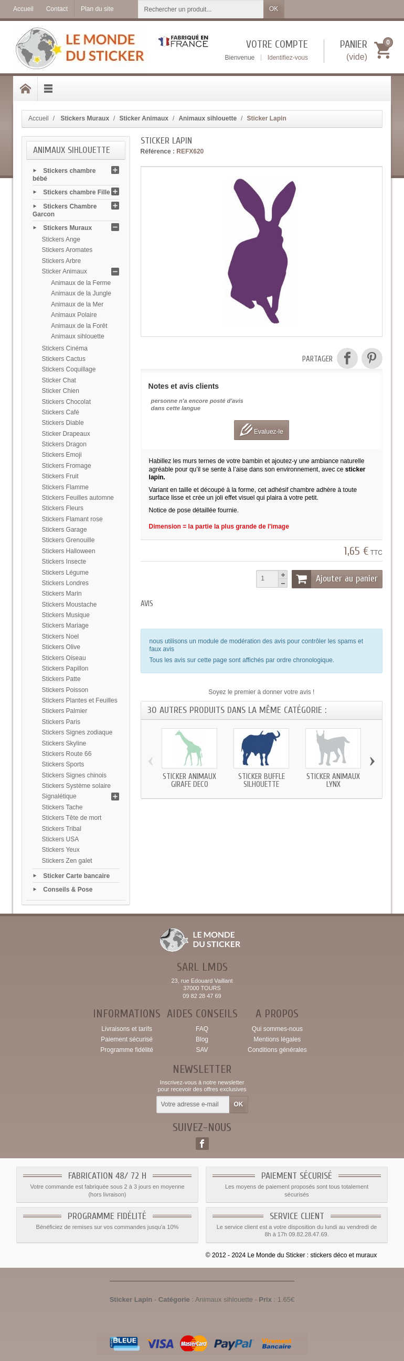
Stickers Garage (64, 529)
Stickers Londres (65, 583)
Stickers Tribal (61, 828)
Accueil (38, 118)
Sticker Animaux (64, 271)
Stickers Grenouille (68, 540)
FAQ (202, 1029)
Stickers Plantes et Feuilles (80, 700)
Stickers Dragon (64, 444)
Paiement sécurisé (127, 1039)
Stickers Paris (61, 722)
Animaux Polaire (74, 315)
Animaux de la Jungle (81, 293)
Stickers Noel (60, 636)
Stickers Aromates (67, 250)
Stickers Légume (65, 572)
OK (273, 9)
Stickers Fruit (60, 476)
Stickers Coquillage (69, 369)
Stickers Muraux (67, 228)
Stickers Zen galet (67, 860)
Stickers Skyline (64, 743)
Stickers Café (60, 412)
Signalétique (59, 796)
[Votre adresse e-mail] (193, 1105)
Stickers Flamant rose (72, 519)
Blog (202, 1039)
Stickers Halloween (68, 551)
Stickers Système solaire (76, 785)
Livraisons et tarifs (126, 1029)
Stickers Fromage (66, 465)
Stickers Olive (61, 647)
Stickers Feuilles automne (78, 497)
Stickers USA (60, 839)
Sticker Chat (59, 380)
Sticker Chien (60, 390)
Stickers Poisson (65, 690)
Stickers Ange (61, 239)
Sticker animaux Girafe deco (189, 780)
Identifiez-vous (288, 57)
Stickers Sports (63, 764)
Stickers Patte (61, 679)
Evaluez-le (261, 429)
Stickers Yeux (61, 849)
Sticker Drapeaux (66, 433)
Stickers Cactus (64, 359)
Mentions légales (277, 1039)
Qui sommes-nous (277, 1029)
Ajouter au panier (335, 579)
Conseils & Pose (67, 889)
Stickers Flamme (65, 487)
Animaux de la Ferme (81, 283)
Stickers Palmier (65, 711)
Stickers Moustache (69, 604)
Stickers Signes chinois (74, 775)
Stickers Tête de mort (72, 817)
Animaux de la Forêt (79, 326)
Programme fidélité (126, 1049)
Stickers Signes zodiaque (77, 732)
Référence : (158, 151)
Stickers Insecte (64, 561)
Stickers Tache (62, 807)
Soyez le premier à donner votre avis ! (261, 692)
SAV (202, 1049)
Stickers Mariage (65, 625)
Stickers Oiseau (64, 658)
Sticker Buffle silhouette (261, 780)
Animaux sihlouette (77, 336)
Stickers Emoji (62, 454)
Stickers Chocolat (66, 401)
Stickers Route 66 (67, 754)
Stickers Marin (62, 593)
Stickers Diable (63, 422)
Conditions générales (277, 1049)
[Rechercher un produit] (201, 9)
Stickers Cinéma (65, 348)
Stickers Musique (66, 615)
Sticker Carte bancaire (76, 875)
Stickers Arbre (61, 261)
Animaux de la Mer (77, 304)
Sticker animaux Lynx (333, 780)
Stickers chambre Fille (76, 192)
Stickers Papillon (65, 668)
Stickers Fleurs (62, 508)
